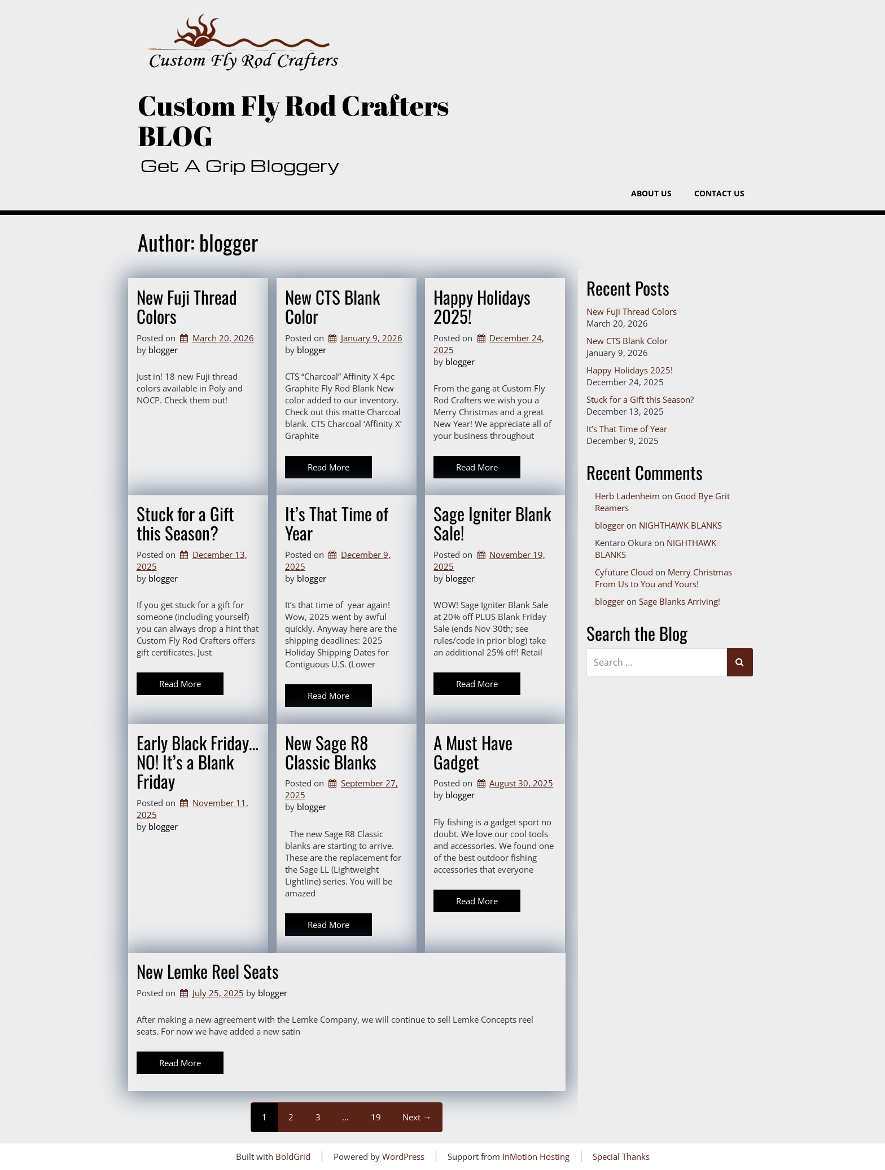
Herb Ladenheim (627, 496)
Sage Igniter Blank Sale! (492, 523)
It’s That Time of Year (336, 523)
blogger (163, 349)
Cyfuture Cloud (624, 572)
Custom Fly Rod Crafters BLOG (293, 120)
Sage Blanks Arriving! (679, 601)
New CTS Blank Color (332, 306)
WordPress (403, 1156)
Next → (416, 1117)
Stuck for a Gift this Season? (185, 523)
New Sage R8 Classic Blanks (330, 752)
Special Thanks (621, 1156)
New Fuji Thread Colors (187, 306)
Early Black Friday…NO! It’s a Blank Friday (198, 761)
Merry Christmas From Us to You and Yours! (663, 578)
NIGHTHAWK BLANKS (680, 525)
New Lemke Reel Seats (208, 971)
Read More (328, 467)
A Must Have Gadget (472, 752)
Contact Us (719, 193)
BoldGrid (292, 1156)
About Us (651, 193)
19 (376, 1117)
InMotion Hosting (535, 1156)
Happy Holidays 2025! (482, 306)
